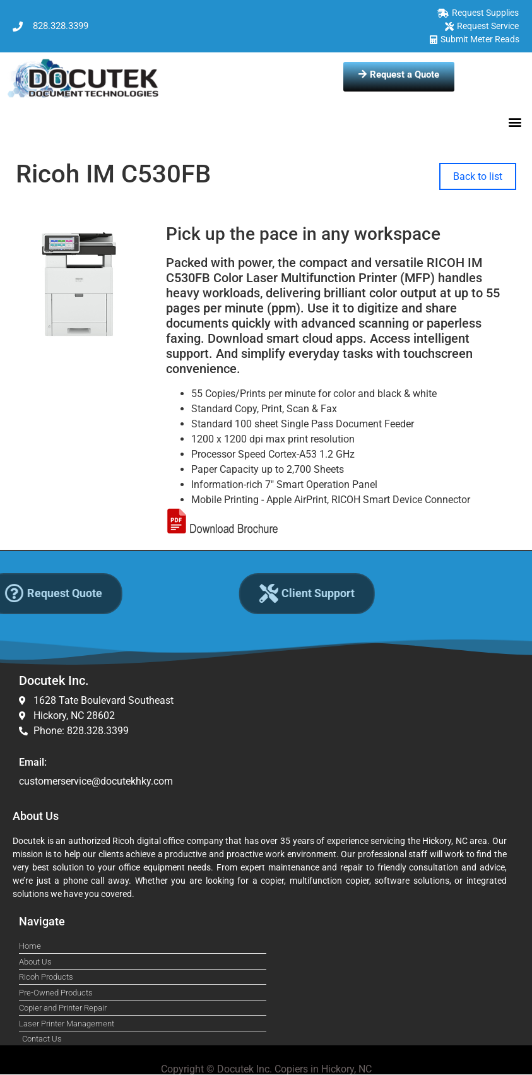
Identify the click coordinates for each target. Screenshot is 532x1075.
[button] (515, 121)
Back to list (477, 176)
